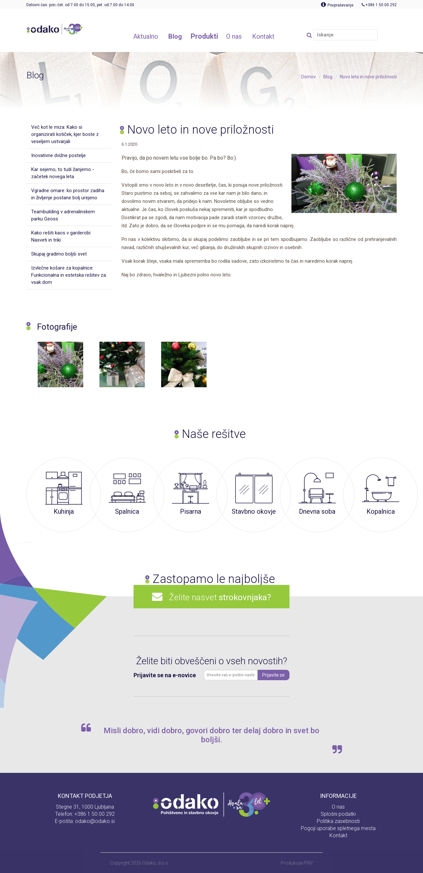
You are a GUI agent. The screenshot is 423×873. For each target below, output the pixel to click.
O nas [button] (234, 36)
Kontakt (338, 835)
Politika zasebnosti (338, 821)
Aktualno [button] (145, 36)
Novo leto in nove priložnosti (368, 76)
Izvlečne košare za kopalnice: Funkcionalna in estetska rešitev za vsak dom (68, 275)
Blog (327, 76)
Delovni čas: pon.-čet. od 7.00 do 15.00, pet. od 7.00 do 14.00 (80, 5)
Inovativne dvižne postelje (58, 155)
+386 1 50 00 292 (94, 814)
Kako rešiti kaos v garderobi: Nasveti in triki (61, 236)
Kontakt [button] (263, 36)
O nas (338, 807)
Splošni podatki (338, 814)
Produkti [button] (204, 36)
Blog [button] (175, 36)
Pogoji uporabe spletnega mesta (338, 828)
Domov (308, 76)
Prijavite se (273, 675)
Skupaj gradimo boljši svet (59, 254)
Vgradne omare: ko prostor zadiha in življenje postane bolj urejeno (67, 194)
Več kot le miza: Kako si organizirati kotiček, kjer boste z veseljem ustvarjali (65, 134)
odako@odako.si (95, 821)
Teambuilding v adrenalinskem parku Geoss (63, 215)
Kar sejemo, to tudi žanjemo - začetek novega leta (62, 172)
